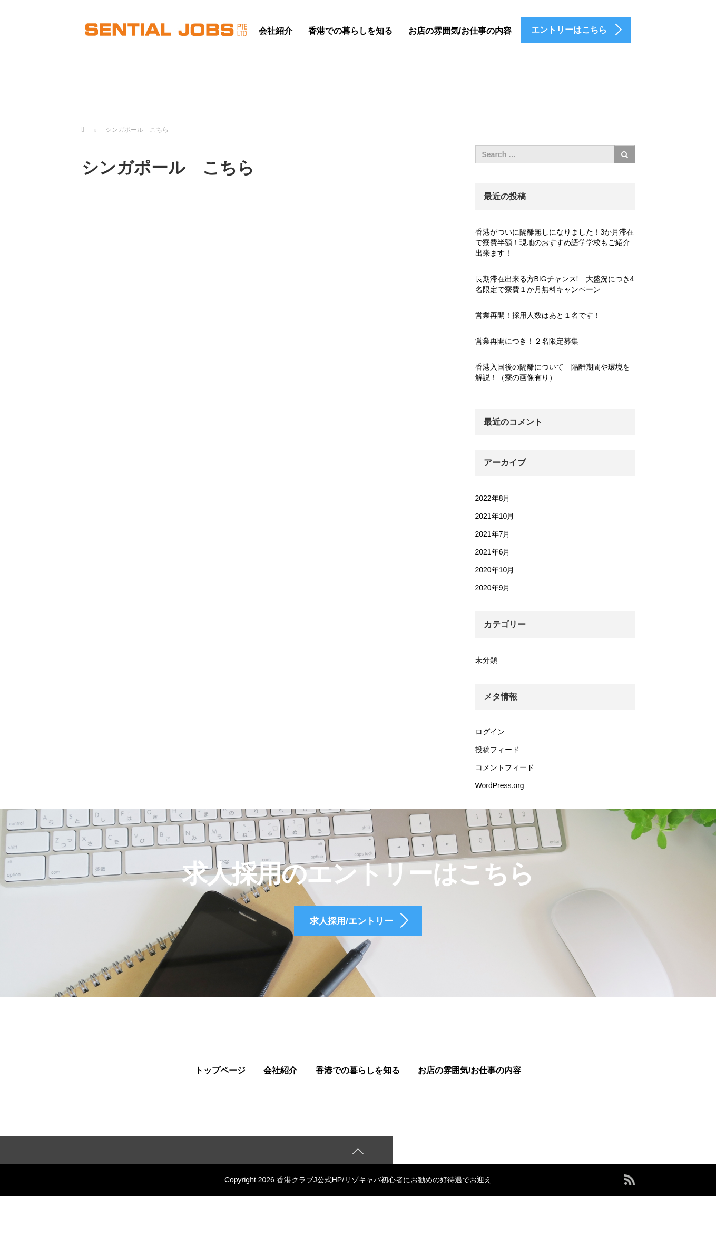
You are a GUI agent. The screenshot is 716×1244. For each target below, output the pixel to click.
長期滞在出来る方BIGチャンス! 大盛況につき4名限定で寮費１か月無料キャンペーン (554, 284)
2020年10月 (495, 570)
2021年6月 (493, 552)
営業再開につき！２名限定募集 (526, 341)
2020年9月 (493, 588)
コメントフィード (504, 767)
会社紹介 (275, 30)
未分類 (486, 660)
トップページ (220, 1085)
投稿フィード (497, 749)
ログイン (490, 731)
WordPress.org (499, 785)
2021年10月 (495, 516)
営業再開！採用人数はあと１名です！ (538, 315)
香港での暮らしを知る (350, 30)
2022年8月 (493, 498)
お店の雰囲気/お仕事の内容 (460, 30)
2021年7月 (493, 534)
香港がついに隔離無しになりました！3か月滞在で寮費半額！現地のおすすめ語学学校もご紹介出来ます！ (554, 242)
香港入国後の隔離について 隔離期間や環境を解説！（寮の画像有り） (552, 372)
